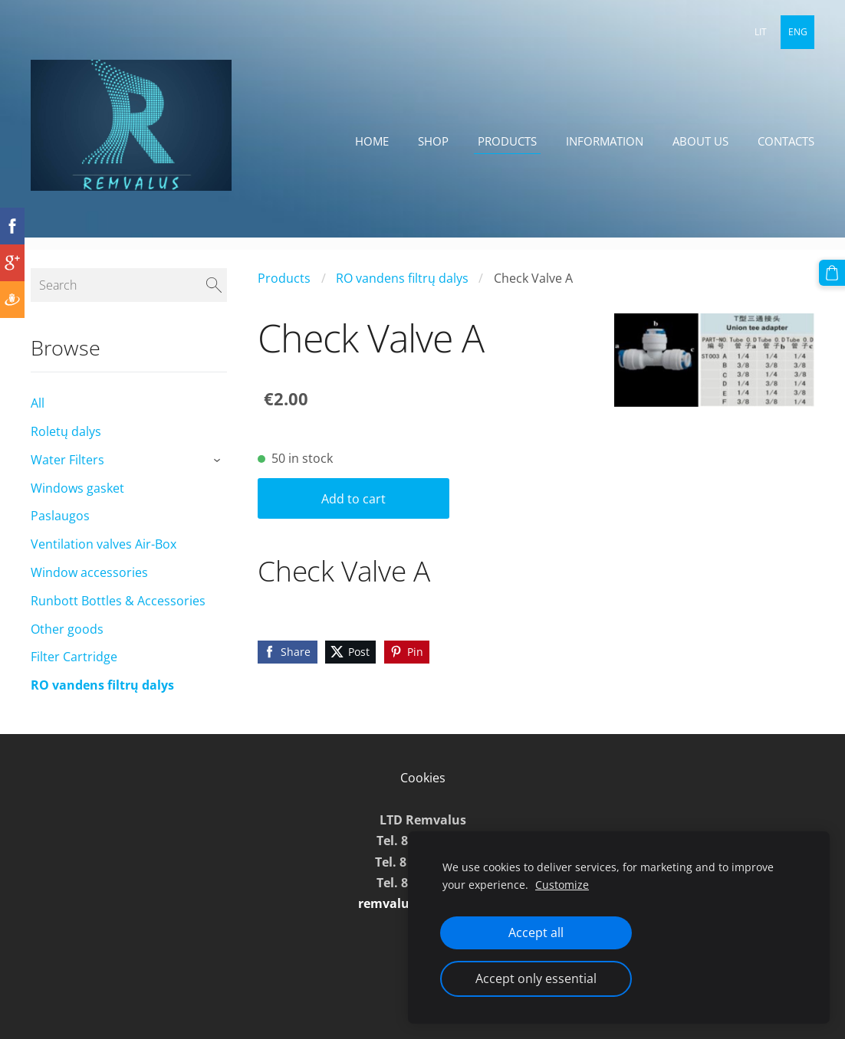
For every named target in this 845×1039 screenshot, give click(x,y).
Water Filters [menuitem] (67, 472)
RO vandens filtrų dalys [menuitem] (102, 697)
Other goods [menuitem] (67, 641)
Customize (562, 884)
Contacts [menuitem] (786, 141)
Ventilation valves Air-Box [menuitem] (103, 556)
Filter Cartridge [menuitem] (74, 668)
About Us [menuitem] (700, 141)
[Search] (129, 297)
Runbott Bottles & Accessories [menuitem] (118, 613)
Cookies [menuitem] (423, 790)
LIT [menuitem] (761, 31)
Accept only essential (536, 978)
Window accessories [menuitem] (89, 584)
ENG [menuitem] (797, 31)
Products (284, 290)
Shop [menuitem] (433, 141)
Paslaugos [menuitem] (60, 528)
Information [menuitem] (604, 141)
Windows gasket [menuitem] (77, 500)
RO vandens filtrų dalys (402, 290)
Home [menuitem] (372, 141)
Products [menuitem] (507, 141)
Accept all (536, 932)
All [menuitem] (37, 415)
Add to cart (353, 511)
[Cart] (832, 273)
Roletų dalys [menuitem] (66, 443)
